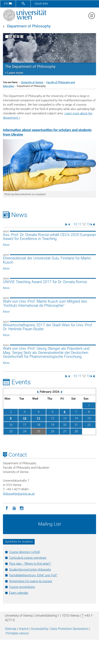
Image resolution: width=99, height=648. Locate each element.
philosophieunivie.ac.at (19, 493)
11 (79, 224)
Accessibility (39, 629)
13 (88, 224)
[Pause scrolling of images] (21, 36)
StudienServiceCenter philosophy (30, 569)
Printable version (17, 633)
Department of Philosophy (29, 26)
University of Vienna (32, 82)
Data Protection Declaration (70, 629)
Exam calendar (18, 593)
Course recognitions (22, 587)
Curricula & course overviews (27, 557)
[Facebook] (6, 508)
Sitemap (10, 629)
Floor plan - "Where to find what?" (30, 563)
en (8, 3)
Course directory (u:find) (24, 552)
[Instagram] (21, 508)
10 (75, 224)
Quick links (41, 3)
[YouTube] (14, 508)
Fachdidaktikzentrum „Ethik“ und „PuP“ (33, 575)
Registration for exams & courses (30, 581)
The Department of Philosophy (30, 66)
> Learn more (14, 73)
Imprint (24, 629)
